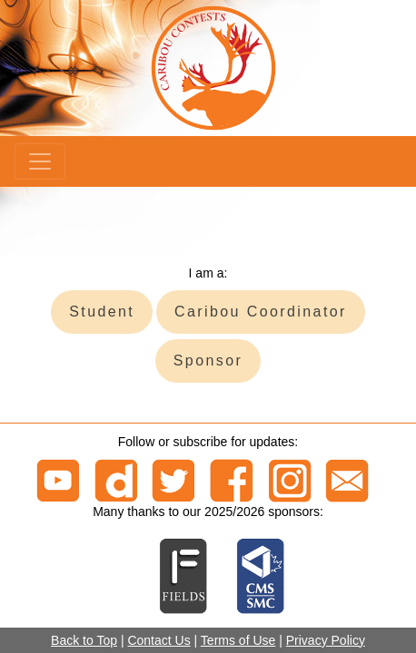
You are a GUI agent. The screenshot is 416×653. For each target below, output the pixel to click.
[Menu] (40, 161)
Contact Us (158, 640)
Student (101, 311)
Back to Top (84, 640)
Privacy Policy (325, 640)
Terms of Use (238, 640)
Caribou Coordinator (260, 311)
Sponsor (208, 360)
